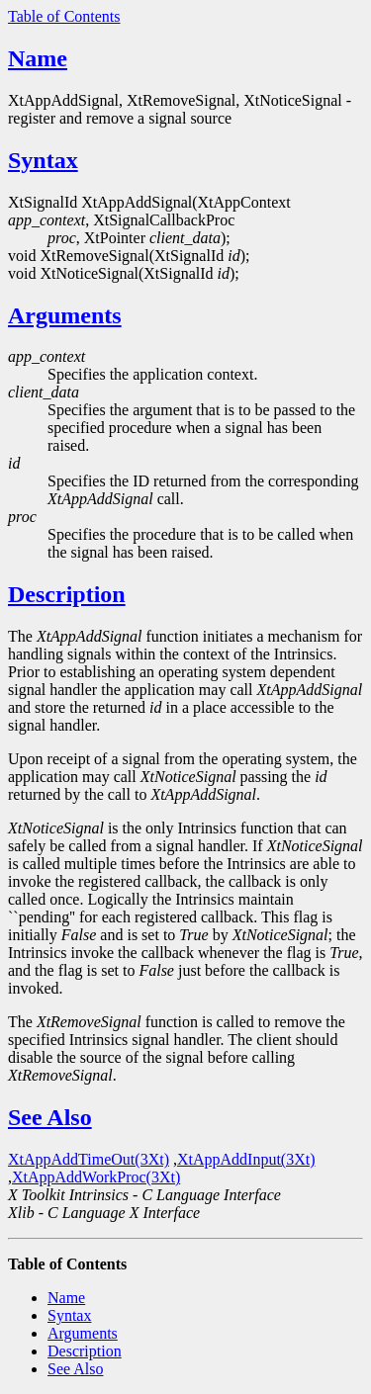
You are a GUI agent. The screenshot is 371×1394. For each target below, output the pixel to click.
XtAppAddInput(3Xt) (246, 1159)
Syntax (43, 160)
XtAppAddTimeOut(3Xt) (88, 1159)
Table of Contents (64, 16)
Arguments (65, 315)
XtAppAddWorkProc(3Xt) (96, 1177)
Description (67, 594)
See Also (50, 1117)
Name (37, 58)
